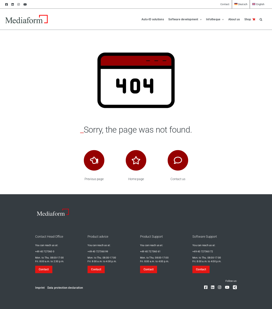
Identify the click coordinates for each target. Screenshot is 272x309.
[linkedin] (212, 287)
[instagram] (219, 287)
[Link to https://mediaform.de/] (136, 160)
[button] (261, 19)
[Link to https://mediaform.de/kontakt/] (178, 160)
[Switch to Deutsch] (241, 4)
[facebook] (205, 287)
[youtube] (227, 287)
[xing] (235, 287)
